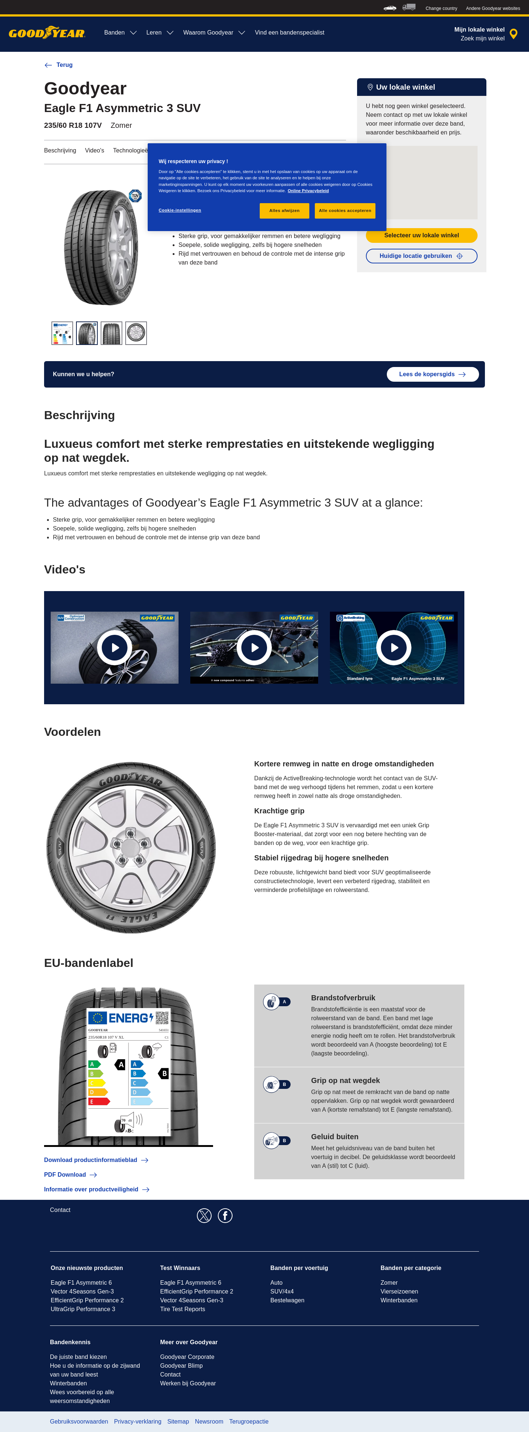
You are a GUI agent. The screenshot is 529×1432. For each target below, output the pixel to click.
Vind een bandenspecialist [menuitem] (289, 32)
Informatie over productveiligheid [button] (97, 1189)
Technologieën (132, 150)
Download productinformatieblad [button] (96, 1160)
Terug (58, 65)
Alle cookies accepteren (345, 210)
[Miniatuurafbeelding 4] (136, 333)
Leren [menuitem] (160, 32)
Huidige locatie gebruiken (421, 256)
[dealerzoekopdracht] (487, 34)
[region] (267, 187)
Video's (94, 150)
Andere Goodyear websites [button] (493, 8)
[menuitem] (390, 7)
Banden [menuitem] (121, 32)
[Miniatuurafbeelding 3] (111, 333)
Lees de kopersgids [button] (433, 374)
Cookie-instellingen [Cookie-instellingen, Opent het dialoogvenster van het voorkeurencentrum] (180, 210)
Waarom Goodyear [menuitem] (214, 32)
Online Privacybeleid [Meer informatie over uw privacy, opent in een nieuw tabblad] (308, 190)
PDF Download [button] (71, 1174)
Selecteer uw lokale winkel (421, 235)
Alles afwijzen (284, 210)
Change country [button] (441, 8)
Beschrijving (60, 150)
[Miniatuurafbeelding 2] (87, 333)
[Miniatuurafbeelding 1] (62, 333)
